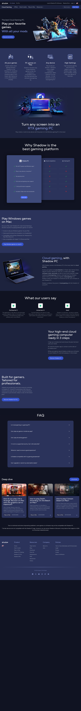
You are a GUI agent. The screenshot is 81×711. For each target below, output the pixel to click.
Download (32, 550)
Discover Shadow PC (55, 358)
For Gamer (12, 3)
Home (15, 546)
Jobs (44, 548)
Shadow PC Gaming (19, 552)
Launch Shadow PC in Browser (54, 3)
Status (31, 560)
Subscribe (24, 197)
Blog (31, 548)
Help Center (33, 546)
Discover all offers (8, 37)
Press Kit (32, 552)
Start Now (75, 7)
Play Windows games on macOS (13, 244)
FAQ (31, 556)
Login (73, 3)
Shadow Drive (66, 3)
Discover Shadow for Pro (11, 399)
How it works (23, 7)
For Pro (18, 3)
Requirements (33, 554)
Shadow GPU (17, 556)
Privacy (57, 550)
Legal (56, 548)
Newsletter (32, 558)
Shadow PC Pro (18, 554)
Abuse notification (59, 554)
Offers (16, 7)
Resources (40, 7)
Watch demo (67, 7)
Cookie (57, 552)
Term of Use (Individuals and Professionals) (66, 546)
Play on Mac (31, 7)
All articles (74, 479)
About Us (45, 546)
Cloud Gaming (7, 7)
